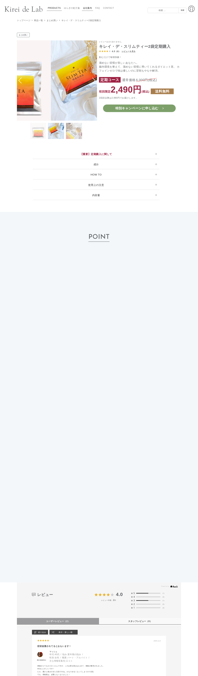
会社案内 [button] (87, 8)
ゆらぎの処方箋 (72, 8)
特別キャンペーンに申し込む (136, 108)
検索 (182, 10)
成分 (96, 164)
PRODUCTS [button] (54, 8)
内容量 (96, 195)
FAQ (97, 8)
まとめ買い (23, 35)
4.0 (119, 594)
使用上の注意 (96, 185)
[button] (94, 81)
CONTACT (108, 8)
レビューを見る (129, 51)
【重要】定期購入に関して (96, 154)
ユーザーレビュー (58, 621)
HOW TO (96, 174)
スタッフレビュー (140, 621)
